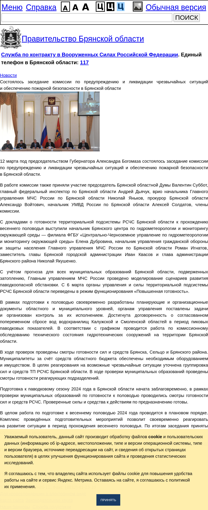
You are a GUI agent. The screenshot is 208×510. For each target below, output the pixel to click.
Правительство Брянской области (83, 38)
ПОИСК (186, 17)
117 (84, 62)
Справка (41, 7)
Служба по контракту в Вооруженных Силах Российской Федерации (89, 54)
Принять (108, 500)
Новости (8, 75)
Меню (12, 7)
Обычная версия (176, 7)
